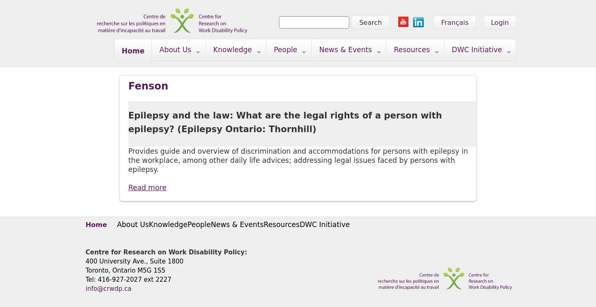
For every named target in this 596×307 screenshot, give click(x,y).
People (286, 52)
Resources (413, 52)
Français (455, 23)
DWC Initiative (478, 52)
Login (500, 23)
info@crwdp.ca (109, 288)
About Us (176, 52)
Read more (147, 187)
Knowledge (233, 52)
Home (133, 51)
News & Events (346, 52)
